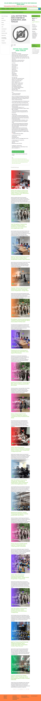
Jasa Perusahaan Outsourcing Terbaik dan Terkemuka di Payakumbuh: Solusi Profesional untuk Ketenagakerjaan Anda (19, 481)
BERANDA (3, 8)
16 (26, 689)
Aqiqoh (3, 18)
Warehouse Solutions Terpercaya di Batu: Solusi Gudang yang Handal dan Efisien (20, 384)
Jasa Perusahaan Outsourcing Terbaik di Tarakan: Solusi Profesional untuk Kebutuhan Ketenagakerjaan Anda (19, 226)
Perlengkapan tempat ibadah (4, 38)
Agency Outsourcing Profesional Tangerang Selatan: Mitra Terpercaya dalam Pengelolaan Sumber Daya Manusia (19, 644)
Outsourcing (4, 35)
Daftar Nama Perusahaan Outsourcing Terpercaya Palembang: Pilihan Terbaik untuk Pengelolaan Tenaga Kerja (20, 576)
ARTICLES (12, 8)
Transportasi (4, 42)
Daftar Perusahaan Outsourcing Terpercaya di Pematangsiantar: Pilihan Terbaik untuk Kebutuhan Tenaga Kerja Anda (20, 192)
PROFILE (7, 8)
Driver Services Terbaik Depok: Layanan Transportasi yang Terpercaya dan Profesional (19, 545)
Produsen (3, 40)
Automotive (4, 20)
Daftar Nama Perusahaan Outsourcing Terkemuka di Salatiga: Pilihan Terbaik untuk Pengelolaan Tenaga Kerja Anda (20, 449)
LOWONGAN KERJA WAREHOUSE (17, 12)
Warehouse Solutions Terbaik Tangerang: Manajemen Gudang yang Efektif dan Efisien (19, 514)
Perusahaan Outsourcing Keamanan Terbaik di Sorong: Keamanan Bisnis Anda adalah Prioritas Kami (20, 320)
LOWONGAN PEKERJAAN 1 (5, 12)
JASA (2, 26)
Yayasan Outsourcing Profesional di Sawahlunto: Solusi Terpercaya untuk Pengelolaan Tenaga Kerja (20, 289)
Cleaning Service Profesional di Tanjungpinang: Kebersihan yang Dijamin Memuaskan (19, 352)
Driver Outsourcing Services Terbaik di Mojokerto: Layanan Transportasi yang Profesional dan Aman (20, 415)
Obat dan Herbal (4, 33)
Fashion (3, 24)
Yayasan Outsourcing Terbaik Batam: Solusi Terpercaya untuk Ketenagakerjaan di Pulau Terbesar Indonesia (20, 677)
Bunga (3, 22)
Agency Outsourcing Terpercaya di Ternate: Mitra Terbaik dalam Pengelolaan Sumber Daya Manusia (20, 258)
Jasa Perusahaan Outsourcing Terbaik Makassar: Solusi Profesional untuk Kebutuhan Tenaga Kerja (19, 610)
